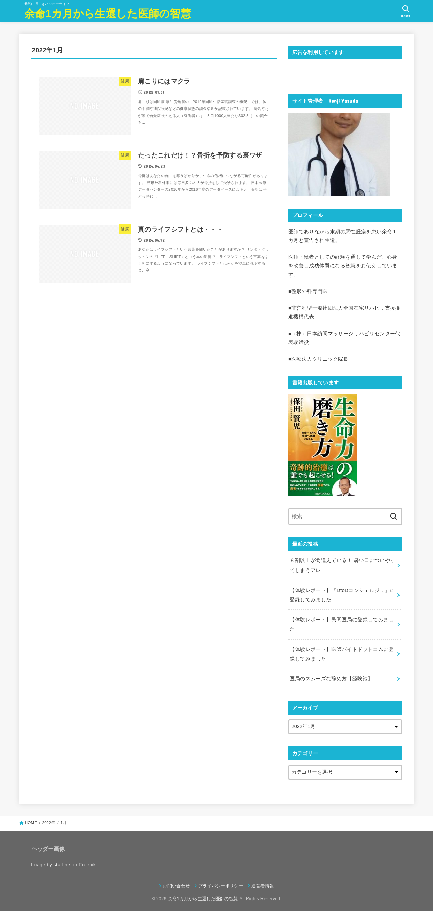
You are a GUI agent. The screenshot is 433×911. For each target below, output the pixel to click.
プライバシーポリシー (220, 882)
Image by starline (50, 861)
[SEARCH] (405, 11)
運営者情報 (262, 882)
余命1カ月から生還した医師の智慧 (107, 14)
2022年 (48, 819)
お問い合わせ (176, 882)
